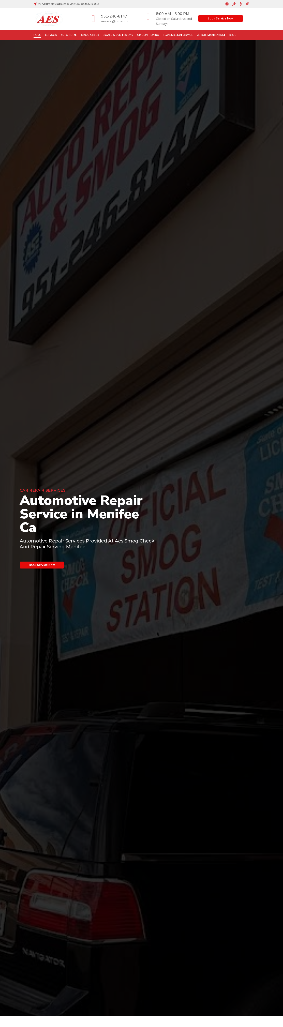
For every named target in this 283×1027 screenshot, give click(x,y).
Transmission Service (178, 35)
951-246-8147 (114, 16)
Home (37, 35)
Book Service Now (220, 18)
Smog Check (90, 35)
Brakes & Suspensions (118, 35)
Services (51, 35)
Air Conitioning (148, 35)
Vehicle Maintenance (211, 35)
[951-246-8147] (93, 19)
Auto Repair (69, 35)
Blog (233, 35)
